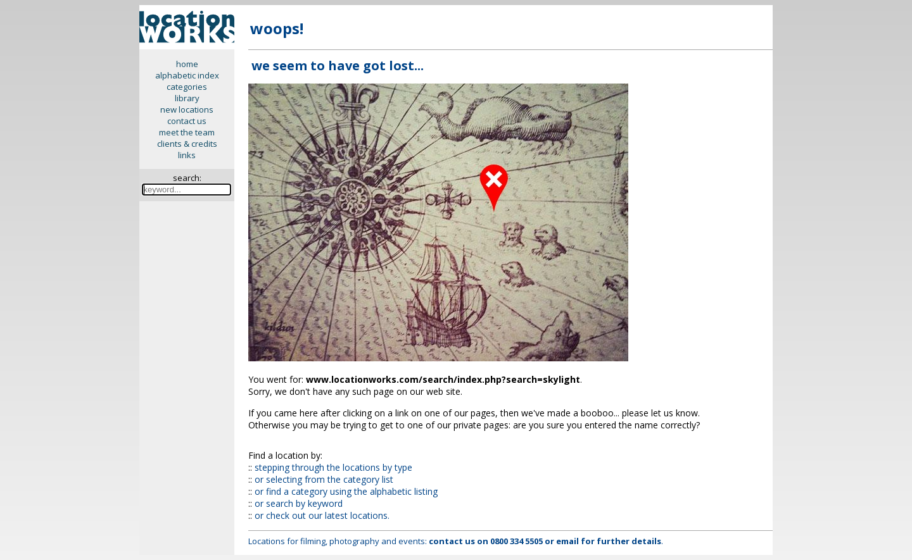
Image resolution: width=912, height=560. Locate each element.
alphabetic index (187, 75)
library (187, 98)
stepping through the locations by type (333, 467)
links (187, 155)
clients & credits (187, 143)
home (187, 64)
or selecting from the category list (324, 479)
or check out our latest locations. (322, 515)
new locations (186, 109)
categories (187, 86)
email (567, 541)
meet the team (187, 132)
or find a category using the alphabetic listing (346, 491)
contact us (186, 121)
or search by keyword (299, 503)
